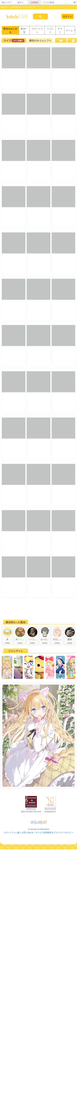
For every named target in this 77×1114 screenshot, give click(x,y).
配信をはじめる (10, 30)
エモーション (37, 30)
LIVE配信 (34, 2)
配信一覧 (24, 30)
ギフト (60, 30)
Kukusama (44, 829)
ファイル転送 (48, 2)
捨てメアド (7, 2)
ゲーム (69, 30)
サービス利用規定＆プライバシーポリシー (54, 832)
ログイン (67, 16)
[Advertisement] (33, 609)
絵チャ (21, 2)
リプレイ (50, 30)
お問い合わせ (28, 832)
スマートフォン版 (12, 832)
